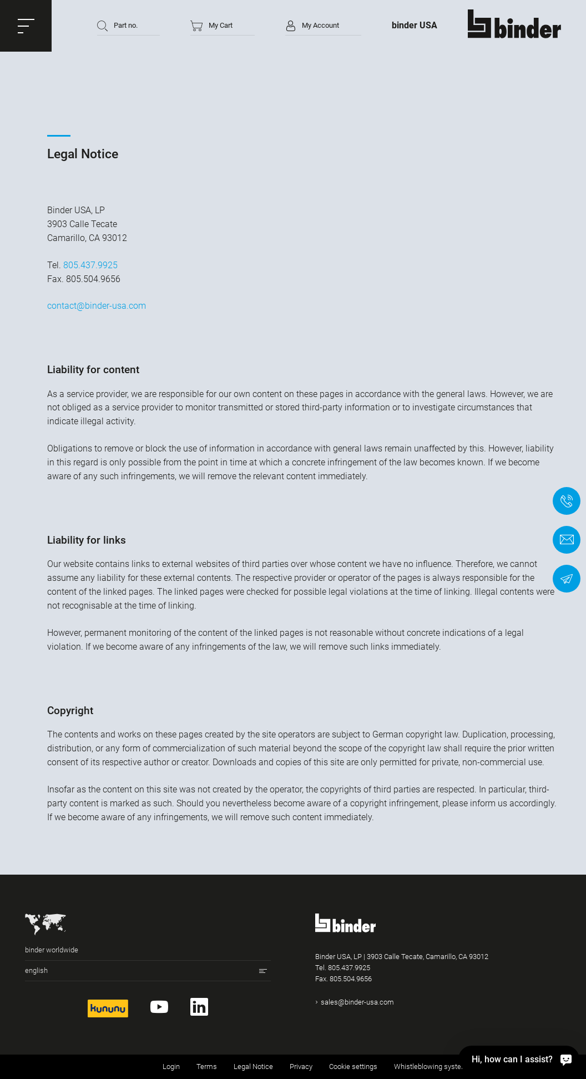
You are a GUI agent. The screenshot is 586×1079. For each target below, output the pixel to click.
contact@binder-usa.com (96, 305)
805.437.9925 (90, 265)
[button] (26, 26)
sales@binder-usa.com (357, 1002)
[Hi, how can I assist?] (518, 1059)
